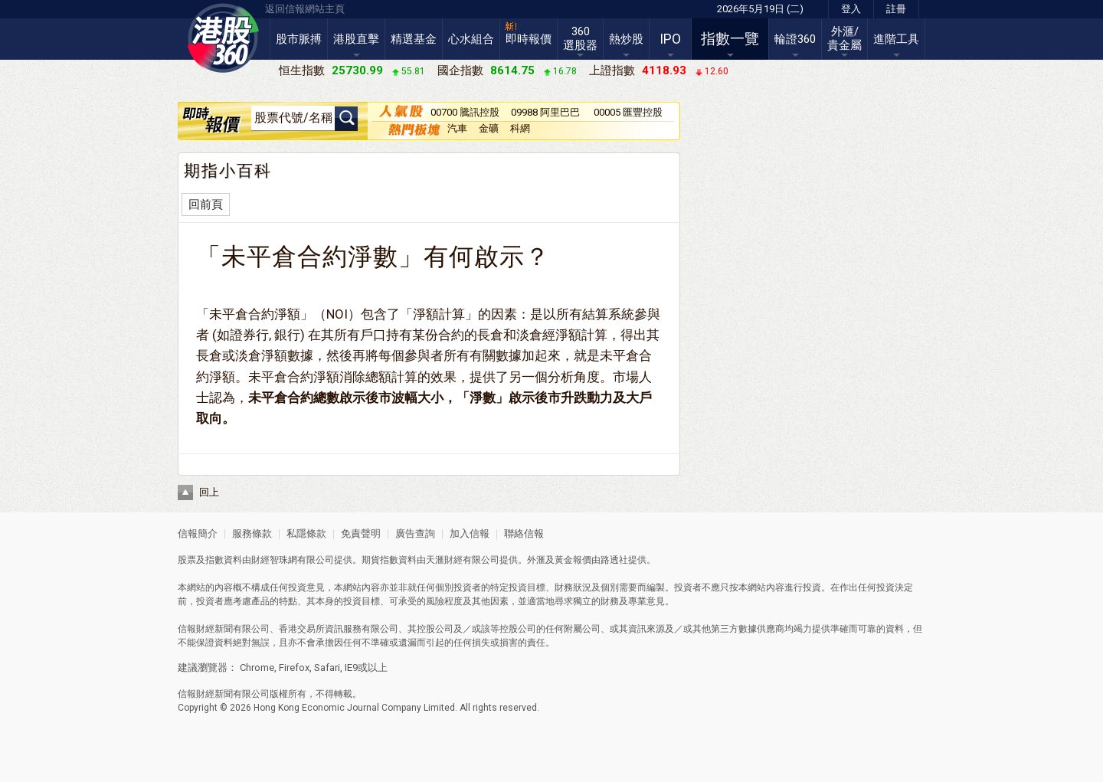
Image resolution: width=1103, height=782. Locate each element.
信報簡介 (198, 533)
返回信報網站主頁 (305, 9)
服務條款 (253, 533)
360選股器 (580, 38)
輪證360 (795, 39)
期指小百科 (228, 171)
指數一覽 (730, 38)
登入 (851, 9)
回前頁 (205, 204)
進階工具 (896, 39)
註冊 (896, 9)
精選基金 (414, 39)
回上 (209, 492)
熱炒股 (626, 39)
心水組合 (471, 39)
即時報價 (529, 39)
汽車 (457, 128)
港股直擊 (356, 39)
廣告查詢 (415, 533)
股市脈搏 (299, 39)
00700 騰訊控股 (464, 112)
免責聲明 (361, 533)
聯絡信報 (523, 533)
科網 (520, 128)
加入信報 (471, 533)
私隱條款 (306, 533)
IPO (670, 39)
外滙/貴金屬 (844, 38)
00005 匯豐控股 (628, 112)
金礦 (489, 128)
